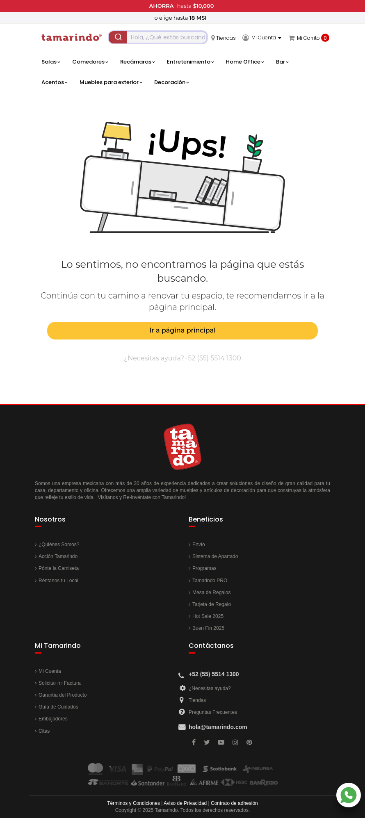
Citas (44, 731)
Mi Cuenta (50, 671)
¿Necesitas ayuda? (210, 688)
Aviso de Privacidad (185, 803)
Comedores (90, 62)
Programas (204, 568)
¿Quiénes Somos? (59, 544)
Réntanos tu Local (58, 580)
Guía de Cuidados (58, 707)
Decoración (171, 82)
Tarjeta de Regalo (211, 604)
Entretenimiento (190, 62)
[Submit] (118, 37)
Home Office (245, 62)
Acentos (54, 82)
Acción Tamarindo (58, 556)
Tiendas (197, 700)
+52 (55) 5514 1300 (212, 358)
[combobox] (158, 37)
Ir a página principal (182, 330)
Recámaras (137, 62)
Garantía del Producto (63, 695)
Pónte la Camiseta (59, 568)
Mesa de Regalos (211, 592)
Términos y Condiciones (133, 803)
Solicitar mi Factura (60, 683)
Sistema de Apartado (215, 556)
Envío (198, 544)
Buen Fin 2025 (208, 628)
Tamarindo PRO (209, 580)
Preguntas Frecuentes (213, 712)
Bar (282, 62)
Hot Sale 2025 (208, 616)
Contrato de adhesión (234, 803)
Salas (50, 62)
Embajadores (53, 719)
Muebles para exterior (111, 82)
